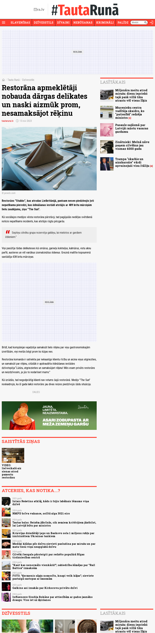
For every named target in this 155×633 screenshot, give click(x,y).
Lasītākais (112, 82)
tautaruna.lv (7, 120)
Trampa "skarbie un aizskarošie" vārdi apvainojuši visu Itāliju (132, 162)
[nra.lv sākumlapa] (39, 9)
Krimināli (105, 22)
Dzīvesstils (43, 22)
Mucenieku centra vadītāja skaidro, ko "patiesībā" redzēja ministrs (129, 113)
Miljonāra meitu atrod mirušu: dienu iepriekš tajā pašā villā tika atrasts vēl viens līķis (131, 95)
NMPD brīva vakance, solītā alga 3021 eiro (41, 513)
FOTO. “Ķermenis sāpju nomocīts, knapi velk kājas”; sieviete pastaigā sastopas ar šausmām (53, 577)
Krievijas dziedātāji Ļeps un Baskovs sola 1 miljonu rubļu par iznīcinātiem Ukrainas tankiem (53, 534)
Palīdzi (124, 22)
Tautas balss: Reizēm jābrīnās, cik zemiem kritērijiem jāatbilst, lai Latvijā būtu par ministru (54, 524)
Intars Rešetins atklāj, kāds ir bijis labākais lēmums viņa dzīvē (50, 503)
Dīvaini (63, 22)
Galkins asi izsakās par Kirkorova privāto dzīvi (45, 588)
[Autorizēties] (151, 22)
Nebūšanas (82, 22)
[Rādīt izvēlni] (3, 22)
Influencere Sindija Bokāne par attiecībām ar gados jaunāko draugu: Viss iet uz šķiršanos (52, 598)
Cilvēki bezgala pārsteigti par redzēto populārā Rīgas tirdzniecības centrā (48, 556)
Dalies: (36, 392)
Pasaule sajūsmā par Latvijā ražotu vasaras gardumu (131, 128)
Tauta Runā (13, 80)
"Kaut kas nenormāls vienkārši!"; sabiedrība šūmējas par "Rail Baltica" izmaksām (53, 566)
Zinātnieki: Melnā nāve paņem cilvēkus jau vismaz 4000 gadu (132, 145)
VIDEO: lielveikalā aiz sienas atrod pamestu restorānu (11, 471)
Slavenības (20, 22)
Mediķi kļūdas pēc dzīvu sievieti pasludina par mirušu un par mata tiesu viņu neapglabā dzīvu (53, 545)
